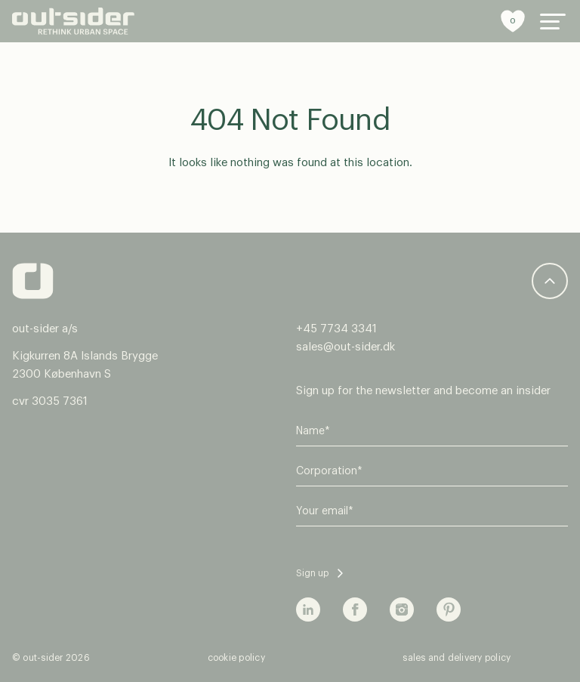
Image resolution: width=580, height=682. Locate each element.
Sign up (312, 573)
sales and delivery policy (457, 657)
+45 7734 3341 (336, 329)
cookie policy (236, 657)
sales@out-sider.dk (345, 347)
